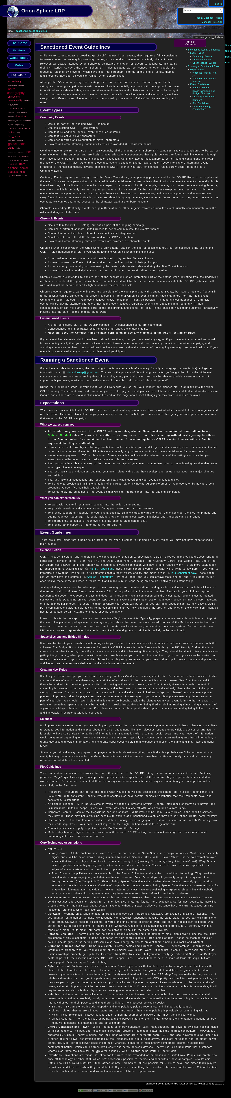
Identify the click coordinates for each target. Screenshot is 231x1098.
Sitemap (218, 22)
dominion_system (14, 121)
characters (14, 96)
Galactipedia (19, 58)
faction (11, 132)
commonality (15, 100)
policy (26, 160)
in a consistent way (183, 572)
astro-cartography (16, 91)
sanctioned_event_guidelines (31, 31)
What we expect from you (204, 74)
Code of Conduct (59, 435)
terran (18, 176)
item (28, 151)
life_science (23, 156)
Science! (197, 100)
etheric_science (15, 128)
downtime (27, 121)
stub (22, 171)
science (13, 168)
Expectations (197, 69)
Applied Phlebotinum (100, 576)
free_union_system (15, 140)
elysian (10, 125)
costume (11, 112)
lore (9, 160)
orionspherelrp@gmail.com (82, 372)
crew (18, 112)
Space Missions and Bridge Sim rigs (203, 92)
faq (18, 132)
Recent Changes (204, 18)
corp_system (13, 105)
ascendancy (14, 81)
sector (24, 168)
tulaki (25, 176)
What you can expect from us (204, 79)
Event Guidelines (199, 84)
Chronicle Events (201, 59)
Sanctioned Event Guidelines (204, 50)
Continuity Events (202, 56)
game (11, 147)
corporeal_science (16, 108)
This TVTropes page (101, 568)
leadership (12, 156)
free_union (14, 136)
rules (22, 164)
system (11, 175)
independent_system (16, 152)
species (13, 171)
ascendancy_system (16, 85)
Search (221, 10)
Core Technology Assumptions (201, 107)
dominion (21, 116)
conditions (28, 101)
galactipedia (17, 144)
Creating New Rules (203, 96)
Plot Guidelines (200, 103)
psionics (12, 164)
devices (11, 117)
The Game (19, 43)
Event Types (197, 53)
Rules (19, 65)
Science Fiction (201, 87)
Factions (19, 50)
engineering (19, 125)
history (18, 148)
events (28, 128)
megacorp (17, 160)
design (24, 112)
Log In (219, 4)
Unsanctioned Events (204, 63)
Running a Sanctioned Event (204, 66)
